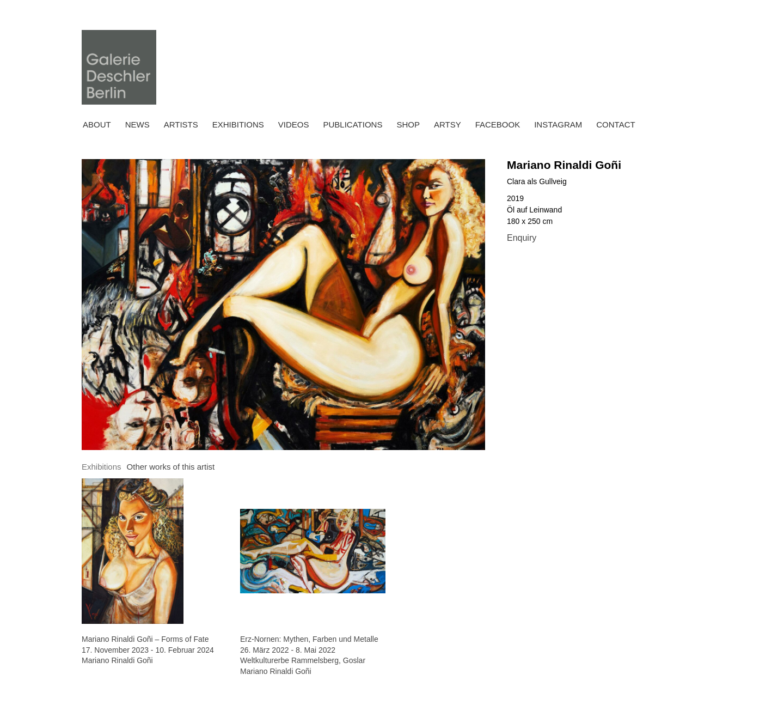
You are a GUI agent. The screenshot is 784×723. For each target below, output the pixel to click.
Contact (615, 124)
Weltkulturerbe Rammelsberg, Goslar (302, 660)
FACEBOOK (497, 124)
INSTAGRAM (558, 124)
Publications (352, 124)
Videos (293, 124)
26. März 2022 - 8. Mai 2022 (287, 650)
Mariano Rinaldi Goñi (564, 165)
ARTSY (447, 124)
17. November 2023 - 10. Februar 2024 (148, 650)
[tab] (101, 467)
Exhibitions (238, 124)
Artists (181, 124)
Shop (408, 124)
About (97, 124)
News (137, 124)
